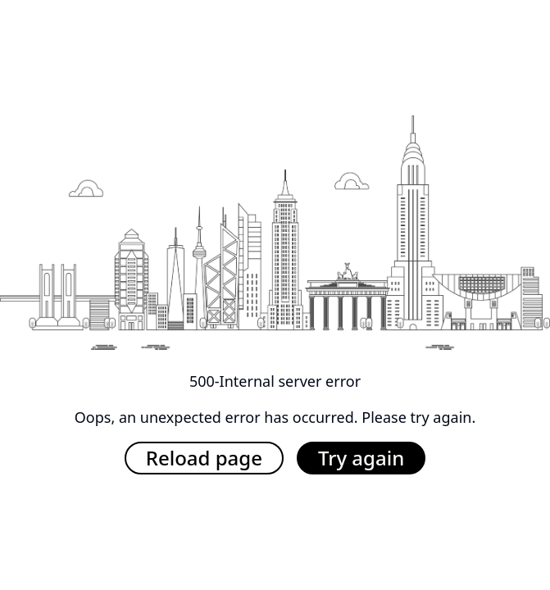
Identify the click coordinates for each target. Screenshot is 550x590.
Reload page (204, 457)
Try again (361, 457)
